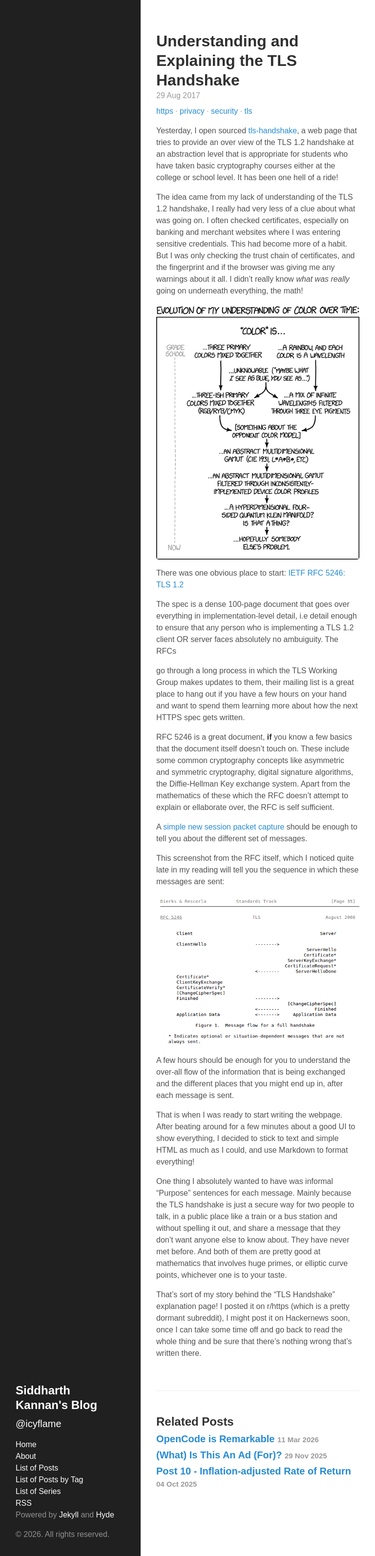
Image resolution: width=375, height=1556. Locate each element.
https (165, 111)
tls (248, 111)
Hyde (105, 1515)
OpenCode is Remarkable (237, 1438)
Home (26, 1444)
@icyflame (39, 1423)
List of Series (38, 1491)
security (225, 111)
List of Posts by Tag (49, 1479)
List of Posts (37, 1468)
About (26, 1456)
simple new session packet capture (223, 827)
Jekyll (69, 1515)
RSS (24, 1503)
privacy (193, 111)
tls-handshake (273, 130)
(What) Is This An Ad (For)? (241, 1455)
